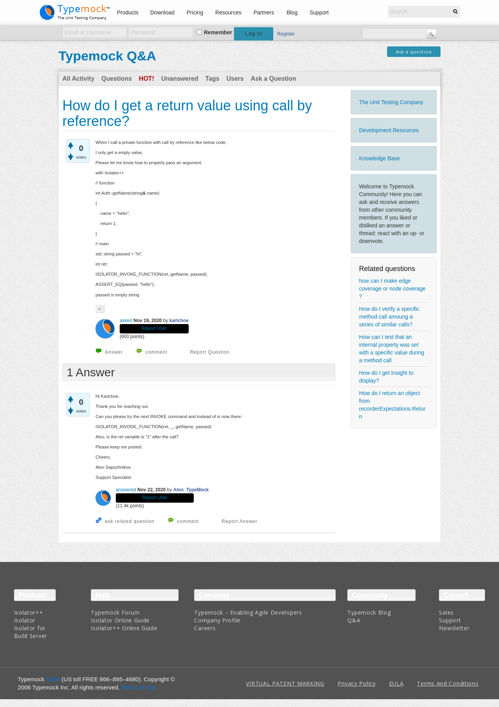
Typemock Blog (369, 612)
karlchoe (178, 320)
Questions (116, 78)
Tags (212, 78)
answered (126, 490)
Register (286, 34)
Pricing (195, 12)
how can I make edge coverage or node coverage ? (392, 288)
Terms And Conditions (447, 683)
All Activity (78, 78)
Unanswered (179, 78)
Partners (263, 12)
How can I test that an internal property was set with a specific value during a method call (391, 348)
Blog (292, 12)
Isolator (25, 620)
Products (127, 12)
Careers (205, 628)
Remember (218, 32)
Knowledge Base (379, 158)
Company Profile (217, 620)
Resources (228, 12)
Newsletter (454, 628)
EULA (396, 683)
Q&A (353, 620)
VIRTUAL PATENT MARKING (285, 683)
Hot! (146, 78)
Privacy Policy (357, 683)
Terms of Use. (139, 687)
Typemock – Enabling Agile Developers (248, 612)
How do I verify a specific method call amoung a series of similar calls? (389, 317)
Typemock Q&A (107, 55)
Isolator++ (28, 612)
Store (53, 679)
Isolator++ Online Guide (124, 628)
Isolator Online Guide (120, 620)
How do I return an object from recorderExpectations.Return (392, 405)
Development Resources (389, 130)
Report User (154, 328)
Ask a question (414, 52)
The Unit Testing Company (391, 102)
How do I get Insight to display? (386, 377)
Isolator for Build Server (30, 632)
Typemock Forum (115, 612)
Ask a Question (273, 78)
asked (126, 320)
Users (235, 78)
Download (162, 12)
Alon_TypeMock (191, 490)
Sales (446, 612)
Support (319, 12)
